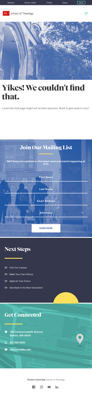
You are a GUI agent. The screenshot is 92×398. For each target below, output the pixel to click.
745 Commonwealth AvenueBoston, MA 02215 (26, 333)
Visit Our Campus (18, 267)
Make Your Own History (21, 274)
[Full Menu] (85, 13)
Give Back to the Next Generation (26, 287)
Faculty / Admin (30, 3)
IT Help (49, 3)
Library (64, 3)
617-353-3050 (17, 342)
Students (10, 3)
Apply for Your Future (20, 281)
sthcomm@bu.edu (20, 349)
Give (81, 3)
